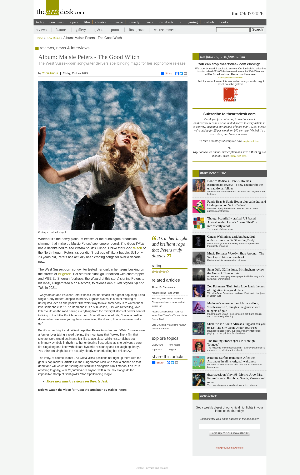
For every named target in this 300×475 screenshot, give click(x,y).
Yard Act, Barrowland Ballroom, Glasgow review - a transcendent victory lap (168, 302)
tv (180, 22)
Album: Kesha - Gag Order (165, 293)
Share (166, 73)
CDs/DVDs (157, 344)
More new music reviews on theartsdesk (77, 381)
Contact (140, 467)
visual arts (165, 22)
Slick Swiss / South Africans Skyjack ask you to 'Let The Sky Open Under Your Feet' (236, 325)
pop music (157, 349)
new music (57, 22)
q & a (98, 30)
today (40, 22)
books (223, 22)
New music (174, 344)
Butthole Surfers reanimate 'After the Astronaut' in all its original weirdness (231, 359)
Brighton (64, 274)
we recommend (165, 30)
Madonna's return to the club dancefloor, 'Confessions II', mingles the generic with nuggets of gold (233, 306)
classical (101, 22)
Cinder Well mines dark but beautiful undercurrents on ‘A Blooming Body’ (231, 238)
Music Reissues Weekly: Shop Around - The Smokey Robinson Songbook (235, 255)
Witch (137, 248)
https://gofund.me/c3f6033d (230, 77)
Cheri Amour (50, 73)
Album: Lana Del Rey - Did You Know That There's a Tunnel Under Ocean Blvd (169, 315)
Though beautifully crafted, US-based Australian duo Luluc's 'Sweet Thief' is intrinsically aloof (232, 222)
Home (39, 38)
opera (74, 22)
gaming (192, 22)
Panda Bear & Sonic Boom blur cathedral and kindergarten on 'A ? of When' (236, 203)
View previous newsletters (229, 447)
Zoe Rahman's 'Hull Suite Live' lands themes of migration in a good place (236, 288)
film (87, 22)
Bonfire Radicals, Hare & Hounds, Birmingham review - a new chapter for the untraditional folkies (235, 184)
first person (137, 30)
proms (115, 30)
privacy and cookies (157, 467)
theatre (118, 22)
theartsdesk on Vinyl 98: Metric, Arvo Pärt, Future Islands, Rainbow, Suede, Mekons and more (236, 378)
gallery (81, 30)
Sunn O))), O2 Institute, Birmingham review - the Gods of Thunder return (236, 271)
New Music (53, 38)
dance (149, 22)
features (61, 30)
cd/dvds (208, 22)
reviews (41, 30)
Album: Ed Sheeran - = (163, 287)
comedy (134, 22)
